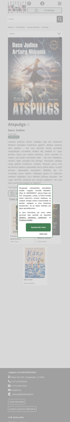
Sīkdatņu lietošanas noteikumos (33, 217)
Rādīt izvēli (43, 234)
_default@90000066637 (22, 394)
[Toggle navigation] (59, 3)
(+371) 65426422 (19, 381)
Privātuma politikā (25, 220)
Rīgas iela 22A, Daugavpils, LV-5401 (28, 377)
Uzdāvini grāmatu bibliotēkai (22, 409)
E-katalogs (44, 10)
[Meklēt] (35, 19)
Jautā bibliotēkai (16, 402)
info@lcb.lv (16, 390)
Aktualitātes (20, 27)
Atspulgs (45, 27)
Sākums (11, 27)
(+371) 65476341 (19, 386)
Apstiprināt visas (38, 227)
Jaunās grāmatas (33, 27)
